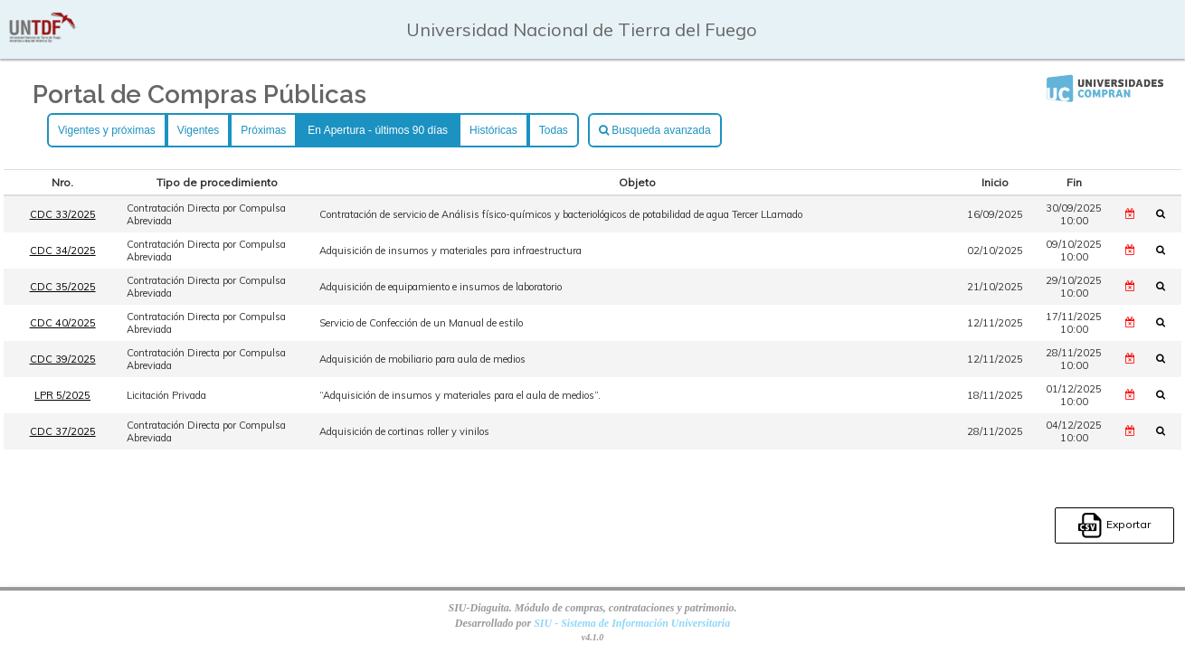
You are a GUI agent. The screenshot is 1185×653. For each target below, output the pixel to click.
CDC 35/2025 (63, 286)
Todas (553, 130)
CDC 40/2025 (63, 323)
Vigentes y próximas (107, 130)
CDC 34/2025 (63, 250)
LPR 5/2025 (62, 395)
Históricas (493, 130)
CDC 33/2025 (63, 214)
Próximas (263, 130)
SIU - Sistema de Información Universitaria (632, 623)
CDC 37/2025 (63, 431)
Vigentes (198, 130)
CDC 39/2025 (63, 359)
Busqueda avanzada (655, 130)
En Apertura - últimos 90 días (378, 130)
